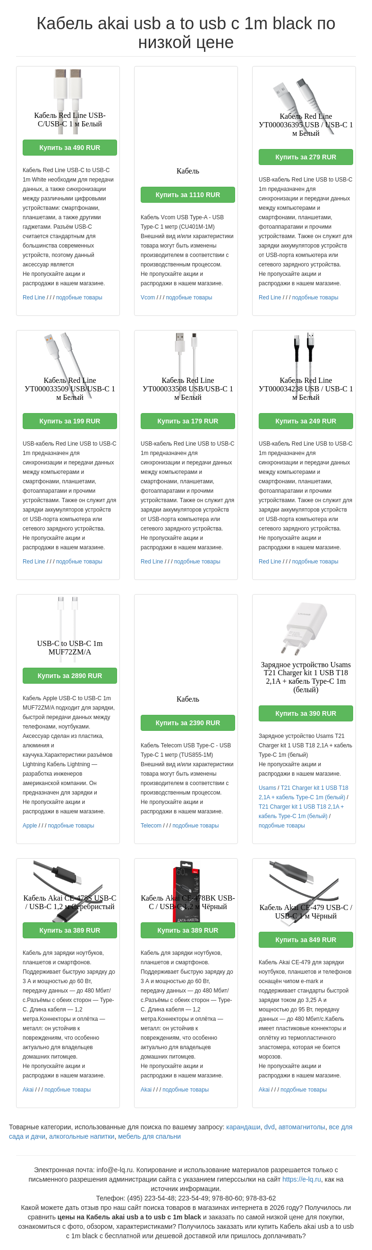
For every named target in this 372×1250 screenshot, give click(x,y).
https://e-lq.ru (301, 1179)
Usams (267, 788)
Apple (30, 825)
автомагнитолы (302, 1127)
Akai (28, 1089)
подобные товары (79, 297)
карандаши (243, 1127)
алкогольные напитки (82, 1136)
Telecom (151, 825)
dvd (269, 1127)
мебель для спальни (149, 1136)
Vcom (148, 297)
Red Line (34, 297)
